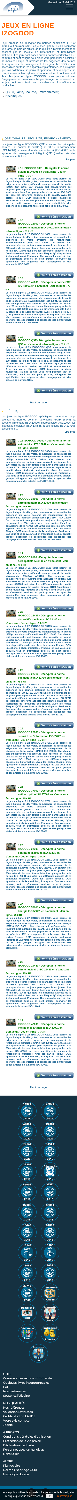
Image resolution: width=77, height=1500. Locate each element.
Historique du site (16, 1474)
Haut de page (38, 402)
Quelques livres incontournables (26, 1383)
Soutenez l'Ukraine (16, 1396)
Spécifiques (14, 96)
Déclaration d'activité (18, 1445)
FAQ (6, 1387)
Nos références (13, 1407)
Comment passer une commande (27, 1378)
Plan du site (11, 1465)
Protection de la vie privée (22, 1441)
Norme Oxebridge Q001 (20, 1470)
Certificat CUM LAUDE (19, 1416)
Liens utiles (11, 1454)
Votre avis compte (16, 1420)
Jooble (8, 1425)
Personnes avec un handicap (23, 1449)
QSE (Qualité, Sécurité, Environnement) (33, 92)
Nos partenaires (14, 1391)
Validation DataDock (18, 1412)
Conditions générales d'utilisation (27, 1436)
